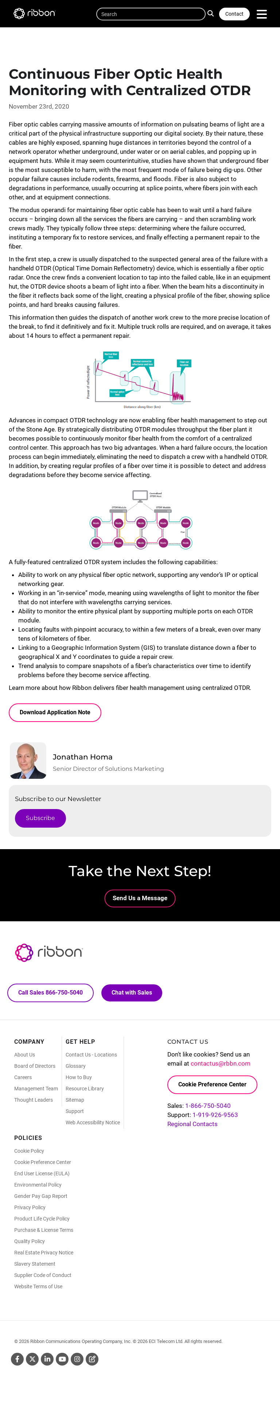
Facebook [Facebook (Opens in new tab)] (17, 1360)
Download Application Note (55, 712)
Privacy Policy (30, 1209)
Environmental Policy (38, 1186)
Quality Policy (29, 1243)
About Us (24, 1056)
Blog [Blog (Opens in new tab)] (92, 1360)
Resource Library (85, 1090)
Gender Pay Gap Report (40, 1197)
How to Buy (79, 1079)
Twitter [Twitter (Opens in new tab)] (32, 1360)
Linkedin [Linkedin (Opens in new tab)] (47, 1360)
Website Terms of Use (38, 1288)
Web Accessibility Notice (93, 1124)
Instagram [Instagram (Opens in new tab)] (77, 1360)
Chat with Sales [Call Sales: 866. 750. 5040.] (132, 993)
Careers (23, 1079)
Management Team (36, 1090)
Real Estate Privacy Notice (43, 1254)
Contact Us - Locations (91, 1056)
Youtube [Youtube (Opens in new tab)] (62, 1360)
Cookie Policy (29, 1152)
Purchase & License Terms (43, 1231)
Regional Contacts (192, 1125)
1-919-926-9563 (215, 1116)
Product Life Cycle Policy (42, 1220)
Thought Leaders (33, 1101)
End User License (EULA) (42, 1175)
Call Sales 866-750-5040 (50, 993)
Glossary (76, 1067)
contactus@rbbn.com (220, 1065)
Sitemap (75, 1101)
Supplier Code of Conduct (42, 1277)
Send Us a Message (140, 898)
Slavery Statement (34, 1265)
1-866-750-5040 (208, 1106)
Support (75, 1113)
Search (211, 13)
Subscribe (40, 818)
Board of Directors (34, 1067)
